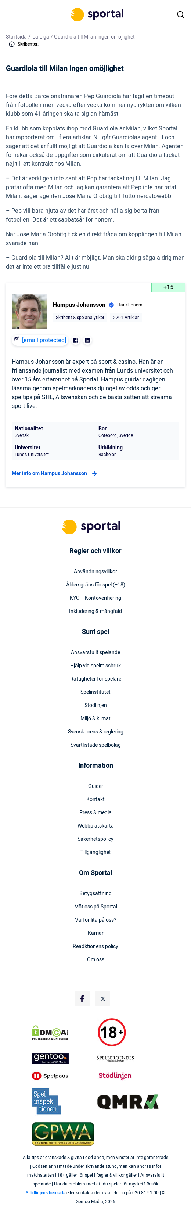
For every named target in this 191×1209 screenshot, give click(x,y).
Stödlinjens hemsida (45, 1193)
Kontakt (95, 799)
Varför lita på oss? (95, 920)
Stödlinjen (95, 705)
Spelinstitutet (95, 692)
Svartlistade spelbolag (96, 745)
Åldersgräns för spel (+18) (95, 585)
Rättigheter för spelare (95, 679)
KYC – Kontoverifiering (95, 598)
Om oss (95, 960)
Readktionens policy (95, 946)
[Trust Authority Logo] (63, 1058)
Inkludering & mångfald (95, 611)
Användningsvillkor (95, 571)
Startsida (16, 37)
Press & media (95, 813)
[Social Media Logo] (82, 998)
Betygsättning (95, 893)
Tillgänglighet (95, 852)
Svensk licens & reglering (95, 732)
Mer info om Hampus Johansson (55, 473)
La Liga (40, 37)
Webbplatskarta (96, 826)
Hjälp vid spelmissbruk (95, 666)
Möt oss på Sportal (95, 907)
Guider (95, 786)
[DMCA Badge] (63, 1032)
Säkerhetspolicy (95, 839)
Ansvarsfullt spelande (95, 652)
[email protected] (44, 340)
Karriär (96, 933)
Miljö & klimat (95, 718)
